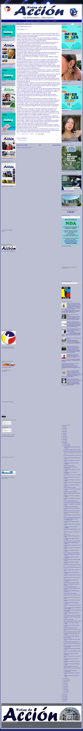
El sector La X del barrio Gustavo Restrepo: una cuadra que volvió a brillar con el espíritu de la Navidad (73, 371)
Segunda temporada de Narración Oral (71, 666)
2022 (64, 433)
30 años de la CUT (67, 534)
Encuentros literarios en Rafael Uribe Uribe (71, 636)
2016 (64, 442)
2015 (64, 694)
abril (65, 688)
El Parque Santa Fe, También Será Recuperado (72, 502)
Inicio (27, 20)
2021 (64, 434)
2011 (64, 701)
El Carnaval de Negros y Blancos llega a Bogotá (72, 517)
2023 (64, 431)
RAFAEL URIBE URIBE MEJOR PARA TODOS (72, 631)
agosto (65, 681)
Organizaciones (46, 20)
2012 (64, 699)
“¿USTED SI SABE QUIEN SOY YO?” (70, 500)
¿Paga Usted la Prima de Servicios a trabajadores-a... (70, 468)
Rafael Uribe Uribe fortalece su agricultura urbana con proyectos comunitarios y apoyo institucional (73, 347)
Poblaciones (38, 20)
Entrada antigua (57, 145)
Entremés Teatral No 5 (68, 637)
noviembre (66, 445)
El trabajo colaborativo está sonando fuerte (71, 641)
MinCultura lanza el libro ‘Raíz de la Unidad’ (71, 510)
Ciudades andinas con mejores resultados (71, 582)
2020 (64, 436)
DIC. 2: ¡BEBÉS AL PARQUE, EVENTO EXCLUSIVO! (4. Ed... (71, 519)
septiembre (66, 680)
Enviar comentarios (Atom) (26, 147)
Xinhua (26, 29)
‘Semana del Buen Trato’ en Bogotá (70, 593)
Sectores (32, 20)
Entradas (4, 421)
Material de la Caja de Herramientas (70, 491)
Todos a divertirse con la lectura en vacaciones (72, 615)
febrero (65, 691)
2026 (64, 426)
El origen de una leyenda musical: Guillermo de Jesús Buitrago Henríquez (74, 322)
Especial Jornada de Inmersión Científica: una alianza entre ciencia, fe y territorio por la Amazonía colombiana (74, 380)
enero (65, 692)
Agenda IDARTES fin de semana (70, 487)
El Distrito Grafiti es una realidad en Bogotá (71, 552)
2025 (64, 428)
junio (65, 684)
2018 (64, 439)
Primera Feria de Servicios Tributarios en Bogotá (72, 621)
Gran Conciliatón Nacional (68, 619)
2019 (64, 437)
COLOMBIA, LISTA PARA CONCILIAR (71, 506)
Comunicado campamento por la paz (70, 586)
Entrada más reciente (22, 145)
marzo (65, 689)
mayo (65, 686)
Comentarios (5, 423)
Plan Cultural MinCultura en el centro (70, 627)
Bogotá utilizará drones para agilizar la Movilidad (72, 451)
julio (65, 683)
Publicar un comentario (22, 140)
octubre (65, 678)
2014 (64, 696)
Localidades (54, 20)
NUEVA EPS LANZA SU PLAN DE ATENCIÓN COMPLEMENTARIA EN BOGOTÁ (70, 364)
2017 (64, 441)
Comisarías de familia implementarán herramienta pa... (70, 671)
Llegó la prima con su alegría (69, 465)
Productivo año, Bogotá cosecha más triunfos (72, 449)
